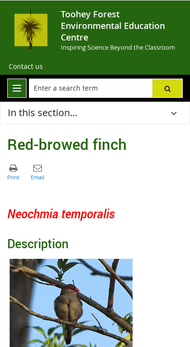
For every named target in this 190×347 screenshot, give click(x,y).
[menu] (17, 88)
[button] (167, 88)
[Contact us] (26, 66)
